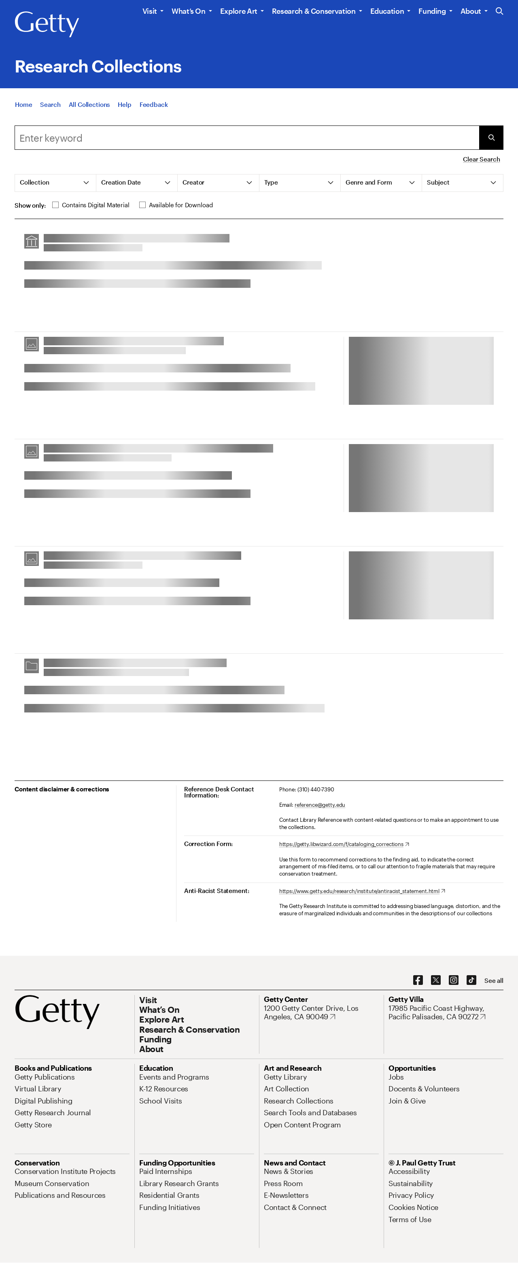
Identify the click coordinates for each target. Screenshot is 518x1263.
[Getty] (47, 24)
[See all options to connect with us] (493, 981)
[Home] (23, 108)
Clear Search (481, 159)
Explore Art (238, 10)
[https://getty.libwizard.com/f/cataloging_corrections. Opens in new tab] (344, 844)
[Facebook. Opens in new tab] (418, 980)
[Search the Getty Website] (499, 11)
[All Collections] (89, 108)
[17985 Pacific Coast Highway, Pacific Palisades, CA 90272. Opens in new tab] (445, 1012)
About (471, 10)
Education (387, 10)
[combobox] (247, 137)
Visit (149, 10)
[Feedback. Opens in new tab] (154, 108)
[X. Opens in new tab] (436, 980)
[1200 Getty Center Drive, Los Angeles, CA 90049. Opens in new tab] (321, 1012)
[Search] (50, 108)
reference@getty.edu (320, 805)
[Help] (124, 108)
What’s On (189, 10)
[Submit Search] (491, 137)
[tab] (55, 182)
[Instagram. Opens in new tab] (454, 980)
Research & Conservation (314, 10)
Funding (432, 10)
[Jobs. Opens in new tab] (396, 1076)
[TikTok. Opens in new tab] (471, 980)
